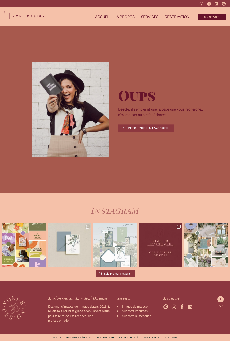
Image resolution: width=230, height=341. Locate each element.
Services (149, 17)
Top (220, 305)
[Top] (220, 299)
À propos (125, 17)
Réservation (177, 17)
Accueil (102, 17)
